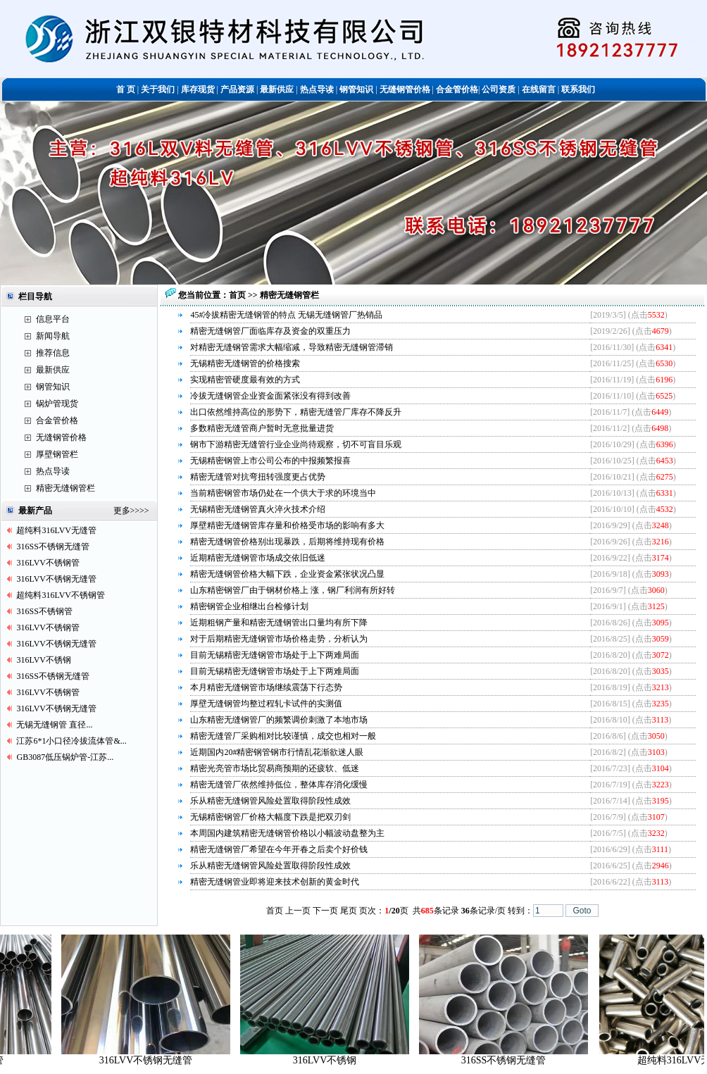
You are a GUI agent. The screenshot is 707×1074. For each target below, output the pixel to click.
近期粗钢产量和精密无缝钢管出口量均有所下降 (279, 622)
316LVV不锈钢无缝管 (56, 579)
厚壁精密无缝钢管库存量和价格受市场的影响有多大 (287, 525)
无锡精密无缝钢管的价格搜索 (245, 363)
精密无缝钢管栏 (65, 488)
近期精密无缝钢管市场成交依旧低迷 (257, 558)
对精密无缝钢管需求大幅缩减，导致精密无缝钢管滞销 (291, 347)
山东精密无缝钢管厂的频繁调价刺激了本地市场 (279, 720)
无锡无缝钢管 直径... (54, 725)
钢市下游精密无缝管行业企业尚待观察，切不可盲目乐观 (295, 444)
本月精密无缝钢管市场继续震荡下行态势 (266, 687)
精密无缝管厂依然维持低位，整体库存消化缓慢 (279, 784)
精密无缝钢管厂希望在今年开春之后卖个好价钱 (279, 849)
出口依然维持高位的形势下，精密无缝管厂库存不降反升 (295, 412)
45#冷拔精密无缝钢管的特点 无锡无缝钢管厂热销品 (286, 315)
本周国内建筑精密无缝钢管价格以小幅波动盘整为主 (287, 833)
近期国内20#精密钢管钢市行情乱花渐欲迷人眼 (276, 752)
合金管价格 (57, 420)
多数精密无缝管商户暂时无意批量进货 (262, 428)
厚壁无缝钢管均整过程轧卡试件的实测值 (266, 703)
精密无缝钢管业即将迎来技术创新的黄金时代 (274, 882)
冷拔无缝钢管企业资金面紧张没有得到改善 (270, 396)
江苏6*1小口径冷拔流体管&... (71, 741)
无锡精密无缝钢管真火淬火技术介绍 (257, 509)
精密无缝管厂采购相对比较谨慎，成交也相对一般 (283, 736)
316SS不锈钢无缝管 (52, 546)
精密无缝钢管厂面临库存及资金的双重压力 (270, 331)
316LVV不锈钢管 (48, 563)
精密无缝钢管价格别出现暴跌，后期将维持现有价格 (287, 542)
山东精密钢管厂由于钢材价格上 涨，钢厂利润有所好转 (292, 590)
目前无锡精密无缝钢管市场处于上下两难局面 (274, 655)
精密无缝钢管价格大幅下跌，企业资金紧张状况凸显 (287, 574)
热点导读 (53, 471)
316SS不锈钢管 (44, 611)
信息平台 (53, 319)
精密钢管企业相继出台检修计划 (249, 606)
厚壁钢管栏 (57, 454)
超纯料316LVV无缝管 (56, 530)
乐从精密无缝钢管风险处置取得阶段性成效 (270, 801)
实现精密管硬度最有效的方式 (245, 380)
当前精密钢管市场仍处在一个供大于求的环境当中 (283, 493)
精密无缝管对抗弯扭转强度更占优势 (257, 477)
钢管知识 (53, 387)
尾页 (348, 911)
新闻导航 (53, 336)
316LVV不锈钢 (43, 660)
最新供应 (53, 370)
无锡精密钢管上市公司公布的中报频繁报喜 (270, 461)
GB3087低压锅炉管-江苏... (64, 757)
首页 (238, 295)
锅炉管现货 (57, 403)
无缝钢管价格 (61, 437)
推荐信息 (53, 353)
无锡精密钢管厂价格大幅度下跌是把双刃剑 (270, 817)
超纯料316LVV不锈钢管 (60, 595)
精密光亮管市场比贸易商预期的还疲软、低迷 (274, 768)
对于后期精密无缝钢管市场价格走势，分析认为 (279, 639)
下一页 (325, 911)
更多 (121, 511)
